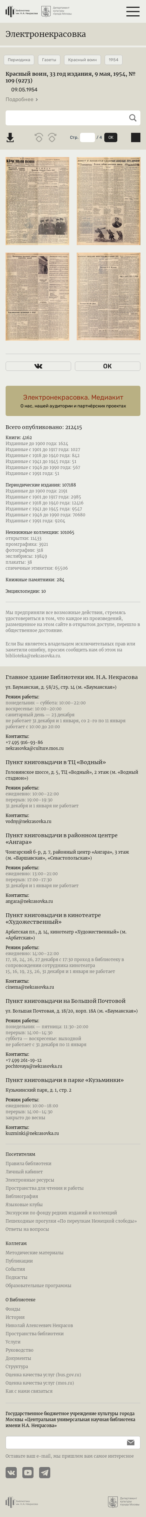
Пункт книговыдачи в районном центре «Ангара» (62, 838)
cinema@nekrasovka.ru (30, 987)
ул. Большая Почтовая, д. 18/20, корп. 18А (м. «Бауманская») (72, 1011)
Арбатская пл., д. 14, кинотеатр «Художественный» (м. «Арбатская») (66, 935)
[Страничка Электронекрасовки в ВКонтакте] (14, 1473)
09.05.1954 (24, 90)
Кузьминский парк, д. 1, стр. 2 (39, 1090)
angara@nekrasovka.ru (29, 901)
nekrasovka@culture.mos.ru (35, 748)
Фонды (13, 1309)
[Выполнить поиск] (130, 118)
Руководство (20, 1350)
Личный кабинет (24, 1171)
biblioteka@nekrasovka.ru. (33, 656)
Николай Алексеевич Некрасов (39, 1325)
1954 (113, 59)
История (15, 1317)
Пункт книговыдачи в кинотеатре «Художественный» (53, 918)
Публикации (19, 1261)
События (15, 1269)
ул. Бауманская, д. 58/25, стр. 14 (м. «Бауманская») (61, 687)
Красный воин (82, 59)
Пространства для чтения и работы (45, 1188)
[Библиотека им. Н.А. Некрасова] (22, 8)
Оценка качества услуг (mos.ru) (40, 1383)
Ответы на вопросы (27, 1229)
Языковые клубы (24, 1204)
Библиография (22, 1196)
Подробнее (22, 99)
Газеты (49, 59)
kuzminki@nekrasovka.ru (32, 1133)
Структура (17, 1366)
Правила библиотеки (28, 1163)
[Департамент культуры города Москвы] (57, 8)
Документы (18, 1358)
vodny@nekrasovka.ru (28, 821)
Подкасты (17, 1277)
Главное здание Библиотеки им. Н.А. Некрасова (72, 677)
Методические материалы (35, 1252)
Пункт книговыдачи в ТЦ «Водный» (56, 762)
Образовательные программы (39, 1285)
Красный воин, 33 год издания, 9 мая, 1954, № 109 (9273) (71, 77)
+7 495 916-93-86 (24, 742)
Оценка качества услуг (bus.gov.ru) (43, 1374)
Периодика (19, 59)
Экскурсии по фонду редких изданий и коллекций (61, 1213)
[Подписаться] (128, 1442)
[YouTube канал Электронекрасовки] (30, 1473)
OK (111, 137)
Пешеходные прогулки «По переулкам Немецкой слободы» (71, 1221)
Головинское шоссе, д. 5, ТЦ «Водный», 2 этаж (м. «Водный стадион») (72, 775)
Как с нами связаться (29, 1391)
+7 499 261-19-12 (24, 1060)
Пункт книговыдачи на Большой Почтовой (66, 1001)
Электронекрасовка (46, 34)
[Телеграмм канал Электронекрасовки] (47, 1473)
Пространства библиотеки (35, 1333)
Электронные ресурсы (30, 1180)
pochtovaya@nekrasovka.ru (34, 1066)
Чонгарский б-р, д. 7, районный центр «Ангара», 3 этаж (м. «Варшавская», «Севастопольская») (67, 855)
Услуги (13, 1342)
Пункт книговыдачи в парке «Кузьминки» (65, 1080)
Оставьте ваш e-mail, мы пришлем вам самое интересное (70, 1456)
